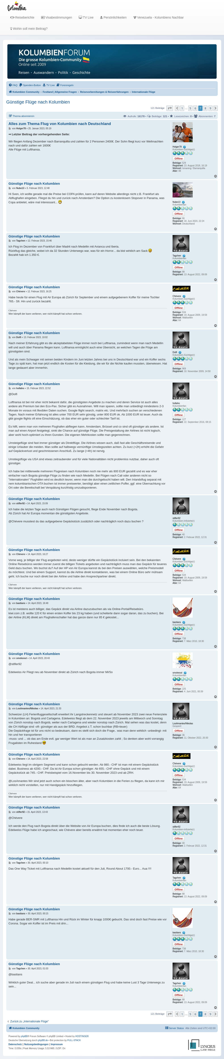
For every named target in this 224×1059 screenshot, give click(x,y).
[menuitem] (12, 85)
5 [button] (190, 108)
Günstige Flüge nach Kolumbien (38, 102)
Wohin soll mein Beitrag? (28, 28)
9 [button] (210, 108)
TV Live (86, 17)
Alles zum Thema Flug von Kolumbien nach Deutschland (59, 124)
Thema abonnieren (21, 115)
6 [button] (195, 108)
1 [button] (182, 108)
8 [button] (205, 108)
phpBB (24, 1036)
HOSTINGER (82, 1036)
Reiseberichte (22, 17)
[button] (169, 108)
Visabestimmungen (56, 17)
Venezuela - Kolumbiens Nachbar (158, 17)
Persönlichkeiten (113, 17)
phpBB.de (43, 1040)
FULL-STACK (74, 1040)
